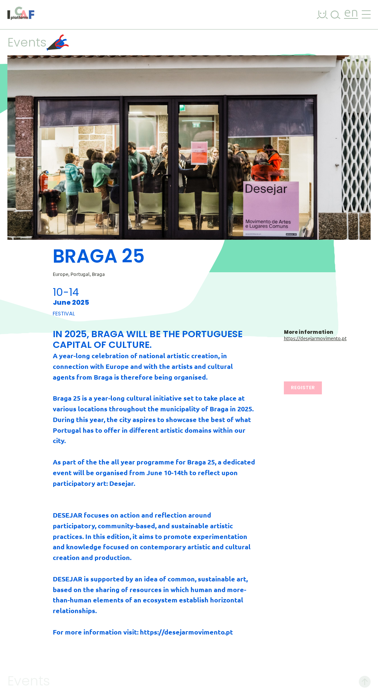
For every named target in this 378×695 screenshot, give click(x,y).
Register (303, 387)
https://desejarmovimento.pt (315, 338)
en (351, 13)
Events (38, 42)
